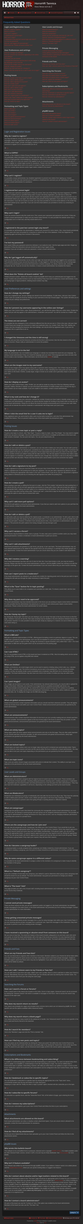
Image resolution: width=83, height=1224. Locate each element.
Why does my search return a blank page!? (55, 77)
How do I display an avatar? (13, 66)
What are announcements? (12, 118)
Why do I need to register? (12, 29)
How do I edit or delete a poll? (13, 87)
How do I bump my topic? (12, 101)
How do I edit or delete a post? (13, 80)
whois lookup (59, 1180)
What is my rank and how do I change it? (17, 68)
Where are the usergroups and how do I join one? (57, 35)
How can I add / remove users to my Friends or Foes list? (60, 66)
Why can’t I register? (10, 33)
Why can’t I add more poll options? (15, 86)
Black (38, 1222)
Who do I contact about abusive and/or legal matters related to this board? (58, 118)
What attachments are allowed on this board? (56, 104)
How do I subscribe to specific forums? (54, 94)
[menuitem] (11, 12)
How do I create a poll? (11, 83)
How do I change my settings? (13, 52)
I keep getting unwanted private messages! (55, 52)
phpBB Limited (56, 1151)
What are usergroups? (49, 33)
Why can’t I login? (10, 37)
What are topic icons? (11, 124)
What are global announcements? (14, 116)
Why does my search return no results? (54, 75)
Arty (45, 1222)
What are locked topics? (11, 122)
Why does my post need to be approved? (17, 99)
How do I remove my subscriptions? (53, 97)
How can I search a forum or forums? (53, 73)
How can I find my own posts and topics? (55, 81)
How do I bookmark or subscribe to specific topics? (58, 93)
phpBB (50, 357)
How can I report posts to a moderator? (16, 95)
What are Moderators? (49, 31)
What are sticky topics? (11, 120)
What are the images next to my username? (18, 64)
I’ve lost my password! (11, 41)
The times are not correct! (12, 58)
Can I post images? (10, 115)
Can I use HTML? (9, 111)
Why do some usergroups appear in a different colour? (59, 39)
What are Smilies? (10, 113)
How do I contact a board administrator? (54, 121)
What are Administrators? (50, 29)
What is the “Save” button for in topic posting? (18, 97)
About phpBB (64, 1153)
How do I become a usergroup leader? (54, 37)
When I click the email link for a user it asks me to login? (21, 70)
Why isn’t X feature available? (51, 115)
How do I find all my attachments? (52, 106)
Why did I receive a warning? (13, 93)
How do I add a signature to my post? (16, 82)
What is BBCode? (10, 109)
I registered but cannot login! (13, 35)
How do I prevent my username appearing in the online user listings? (21, 55)
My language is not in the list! (13, 62)
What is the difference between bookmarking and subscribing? (57, 90)
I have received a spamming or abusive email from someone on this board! (58, 55)
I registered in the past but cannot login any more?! (20, 39)
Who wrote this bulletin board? (51, 113)
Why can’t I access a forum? (13, 89)
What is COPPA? (9, 31)
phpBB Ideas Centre (16, 1167)
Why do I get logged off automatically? (16, 43)
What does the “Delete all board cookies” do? (18, 45)
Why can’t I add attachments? (13, 91)
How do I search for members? (51, 79)
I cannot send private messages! (52, 51)
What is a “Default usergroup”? (51, 41)
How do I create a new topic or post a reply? (18, 78)
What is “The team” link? (49, 43)
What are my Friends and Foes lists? (53, 64)
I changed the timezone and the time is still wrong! (20, 60)
